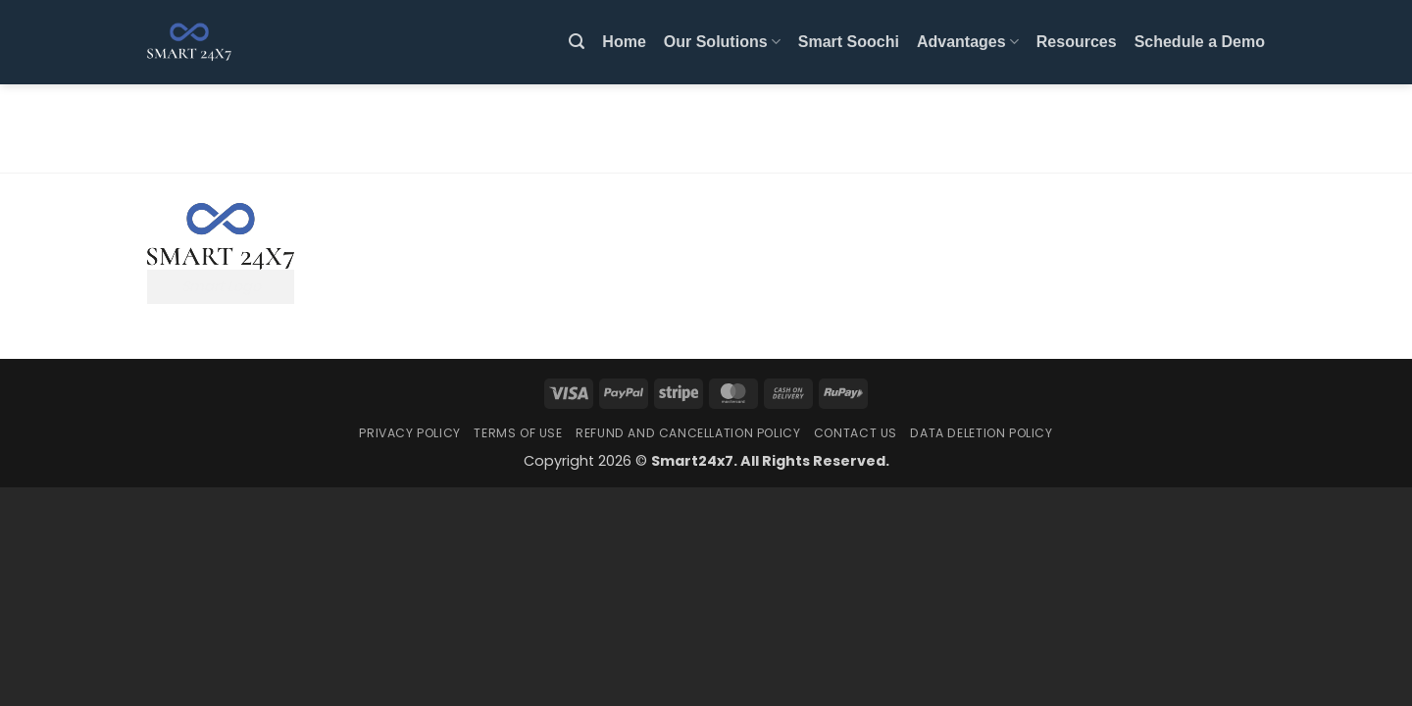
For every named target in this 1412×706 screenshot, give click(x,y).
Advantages (968, 41)
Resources (1076, 41)
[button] (576, 42)
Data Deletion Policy (981, 433)
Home (623, 41)
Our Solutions (722, 41)
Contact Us (855, 433)
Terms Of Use (518, 433)
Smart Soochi (848, 41)
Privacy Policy (410, 433)
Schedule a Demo (1200, 41)
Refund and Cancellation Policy (688, 433)
